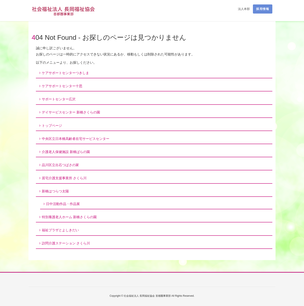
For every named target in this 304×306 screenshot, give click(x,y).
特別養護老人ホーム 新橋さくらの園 (69, 217)
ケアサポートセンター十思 (62, 86)
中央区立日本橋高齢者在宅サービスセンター (75, 139)
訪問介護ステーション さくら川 (66, 243)
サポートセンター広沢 (59, 99)
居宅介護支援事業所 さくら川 (64, 178)
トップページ (52, 125)
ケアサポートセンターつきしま (65, 73)
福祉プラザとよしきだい (60, 230)
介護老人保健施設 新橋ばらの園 (66, 152)
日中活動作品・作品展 (63, 204)
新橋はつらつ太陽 (55, 191)
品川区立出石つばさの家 (60, 165)
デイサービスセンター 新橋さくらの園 (71, 112)
